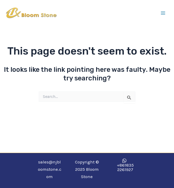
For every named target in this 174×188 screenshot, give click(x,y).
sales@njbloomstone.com (49, 169)
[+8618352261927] (124, 165)
